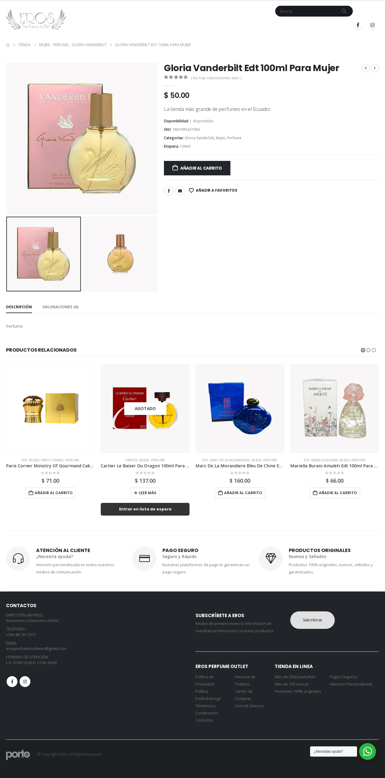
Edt (205, 460)
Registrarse (327, 25)
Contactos (205, 720)
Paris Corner (52, 460)
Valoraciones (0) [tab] (60, 306)
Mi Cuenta (236, 25)
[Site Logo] (36, 19)
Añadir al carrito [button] (53, 492)
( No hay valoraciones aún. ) (216, 77)
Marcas (180, 25)
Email (180, 191)
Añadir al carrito (201, 168)
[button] (363, 350)
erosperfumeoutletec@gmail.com (36, 648)
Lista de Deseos (249, 705)
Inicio (136, 25)
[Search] (344, 11)
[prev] (366, 68)
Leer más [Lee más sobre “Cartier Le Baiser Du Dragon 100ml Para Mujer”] (147, 492)
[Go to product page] (50, 408)
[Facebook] (358, 25)
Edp (24, 460)
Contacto (209, 25)
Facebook (169, 191)
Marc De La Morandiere (230, 460)
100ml (185, 146)
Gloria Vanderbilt (199, 137)
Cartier (131, 460)
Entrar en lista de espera (145, 509)
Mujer (220, 137)
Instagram (25, 681)
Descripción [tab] (19, 306)
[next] (375, 68)
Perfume (234, 137)
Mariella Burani (324, 460)
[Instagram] (372, 25)
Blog (257, 25)
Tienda (155, 25)
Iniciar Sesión (287, 25)
